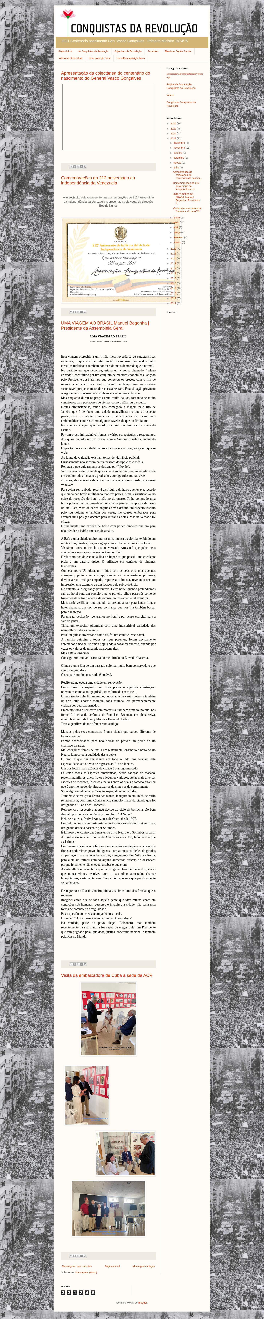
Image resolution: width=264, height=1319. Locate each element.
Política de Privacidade (71, 58)
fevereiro (178, 237)
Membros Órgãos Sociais (178, 51)
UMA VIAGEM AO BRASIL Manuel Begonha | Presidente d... (186, 199)
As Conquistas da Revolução (93, 51)
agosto (177, 162)
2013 (174, 293)
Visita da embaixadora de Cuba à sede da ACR (107, 975)
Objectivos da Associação (128, 51)
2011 (174, 303)
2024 (174, 133)
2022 (174, 248)
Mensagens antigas (144, 1266)
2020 (174, 258)
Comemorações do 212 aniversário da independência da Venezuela (98, 180)
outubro (178, 152)
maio (176, 222)
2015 (174, 283)
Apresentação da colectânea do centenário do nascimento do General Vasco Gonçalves (105, 76)
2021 (174, 253)
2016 (174, 278)
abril (176, 227)
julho (176, 167)
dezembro (179, 142)
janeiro (177, 242)
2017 (174, 273)
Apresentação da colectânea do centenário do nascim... (187, 175)
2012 (174, 298)
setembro (179, 157)
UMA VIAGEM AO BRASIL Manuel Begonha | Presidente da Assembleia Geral (105, 326)
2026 (174, 123)
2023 (174, 138)
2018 (174, 268)
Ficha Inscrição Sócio (100, 58)
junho (176, 217)
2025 (174, 128)
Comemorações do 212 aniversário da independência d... (186, 186)
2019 (174, 263)
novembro (179, 147)
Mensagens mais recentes (77, 1266)
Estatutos (153, 51)
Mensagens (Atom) (86, 1272)
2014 (174, 288)
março (177, 232)
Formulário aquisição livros (131, 58)
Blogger (142, 1302)
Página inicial (65, 51)
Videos (170, 95)
